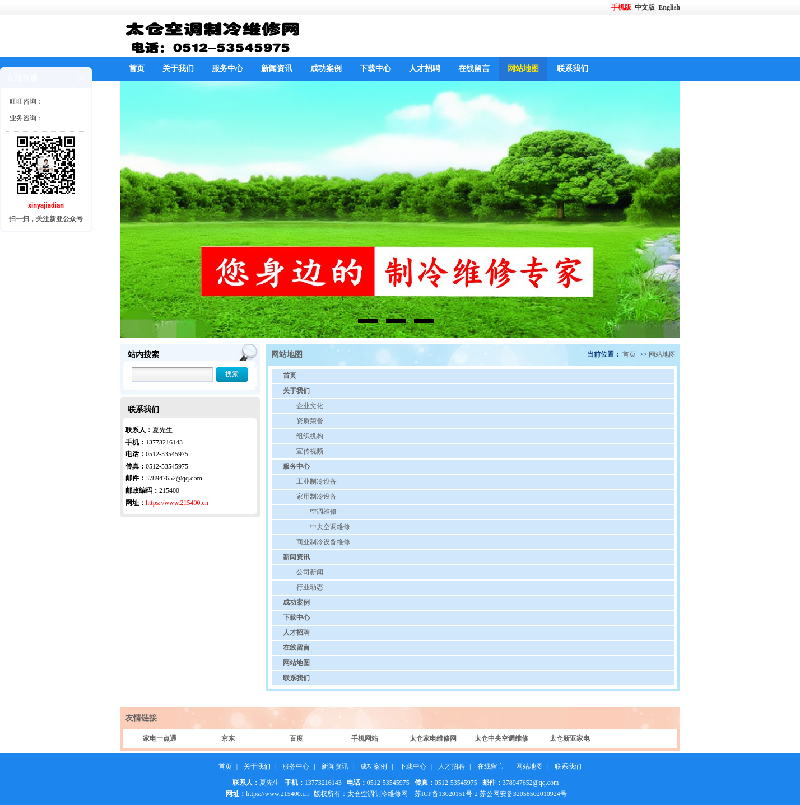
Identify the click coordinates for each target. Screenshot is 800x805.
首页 (137, 68)
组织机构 (309, 436)
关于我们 (178, 68)
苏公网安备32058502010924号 (523, 794)
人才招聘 (424, 68)
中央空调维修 (330, 527)
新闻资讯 (276, 68)
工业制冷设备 (316, 481)
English (669, 7)
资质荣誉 (309, 421)
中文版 (646, 7)
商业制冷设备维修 (323, 542)
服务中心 (227, 68)
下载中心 (375, 68)
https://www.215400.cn (177, 503)
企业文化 (309, 406)
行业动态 (309, 587)
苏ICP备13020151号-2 (446, 794)
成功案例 (326, 68)
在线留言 (474, 68)
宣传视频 (309, 451)
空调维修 (323, 512)
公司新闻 (309, 572)
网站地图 (523, 68)
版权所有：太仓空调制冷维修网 (361, 794)
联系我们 (572, 68)
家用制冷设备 (316, 496)
